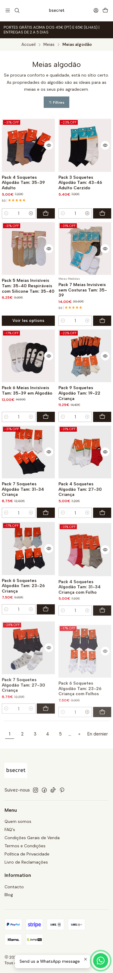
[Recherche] (17, 10)
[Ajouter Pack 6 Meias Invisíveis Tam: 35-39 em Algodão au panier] (46, 446)
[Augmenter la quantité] (31, 213)
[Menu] (8, 10)
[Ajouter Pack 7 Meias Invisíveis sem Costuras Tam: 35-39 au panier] (102, 344)
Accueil (28, 45)
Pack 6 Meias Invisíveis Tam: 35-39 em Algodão (27, 420)
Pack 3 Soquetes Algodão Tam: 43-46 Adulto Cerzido (80, 183)
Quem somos (18, 821)
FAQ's (10, 829)
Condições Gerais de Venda (32, 837)
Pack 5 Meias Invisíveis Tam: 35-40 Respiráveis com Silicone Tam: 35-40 (28, 301)
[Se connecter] (96, 10)
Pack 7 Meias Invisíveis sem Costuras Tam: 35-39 (82, 313)
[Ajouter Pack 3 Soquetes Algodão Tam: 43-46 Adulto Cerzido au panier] (102, 213)
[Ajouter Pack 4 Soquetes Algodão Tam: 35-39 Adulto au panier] (46, 213)
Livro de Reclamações (26, 862)
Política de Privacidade (27, 854)
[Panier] (105, 11)
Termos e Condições (25, 846)
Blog (9, 894)
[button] (56, 102)
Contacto (14, 887)
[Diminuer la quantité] (6, 213)
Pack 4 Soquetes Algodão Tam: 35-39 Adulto (23, 183)
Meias (49, 45)
